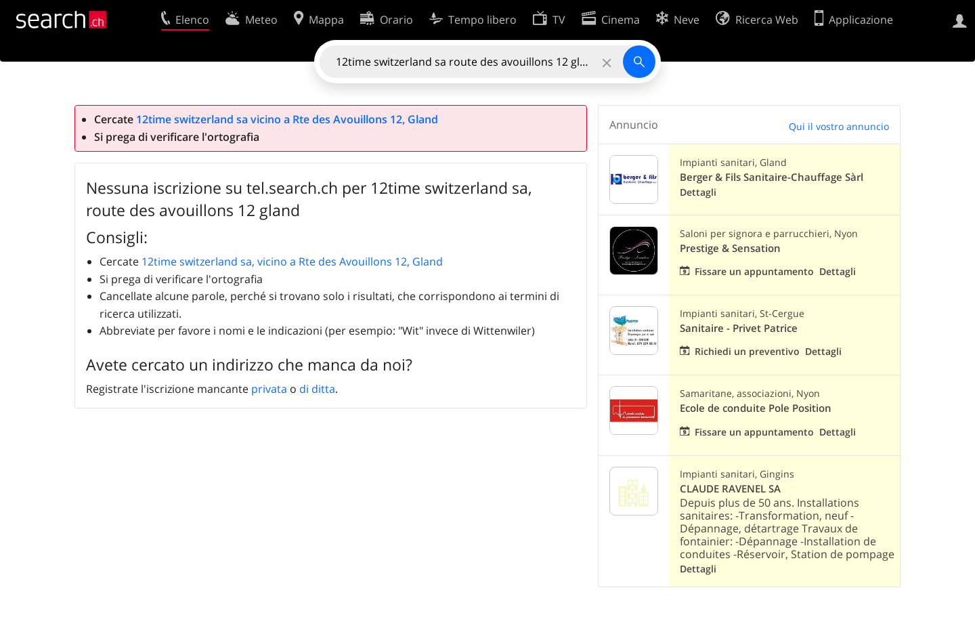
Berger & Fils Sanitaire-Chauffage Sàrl (771, 177)
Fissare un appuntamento (754, 271)
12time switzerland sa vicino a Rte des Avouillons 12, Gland (287, 119)
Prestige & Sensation (730, 248)
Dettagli (698, 192)
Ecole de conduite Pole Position (755, 408)
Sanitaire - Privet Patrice (739, 328)
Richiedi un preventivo (747, 351)
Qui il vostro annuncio (839, 126)
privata (269, 388)
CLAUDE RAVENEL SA (730, 489)
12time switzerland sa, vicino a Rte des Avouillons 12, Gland (292, 261)
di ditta (317, 388)
